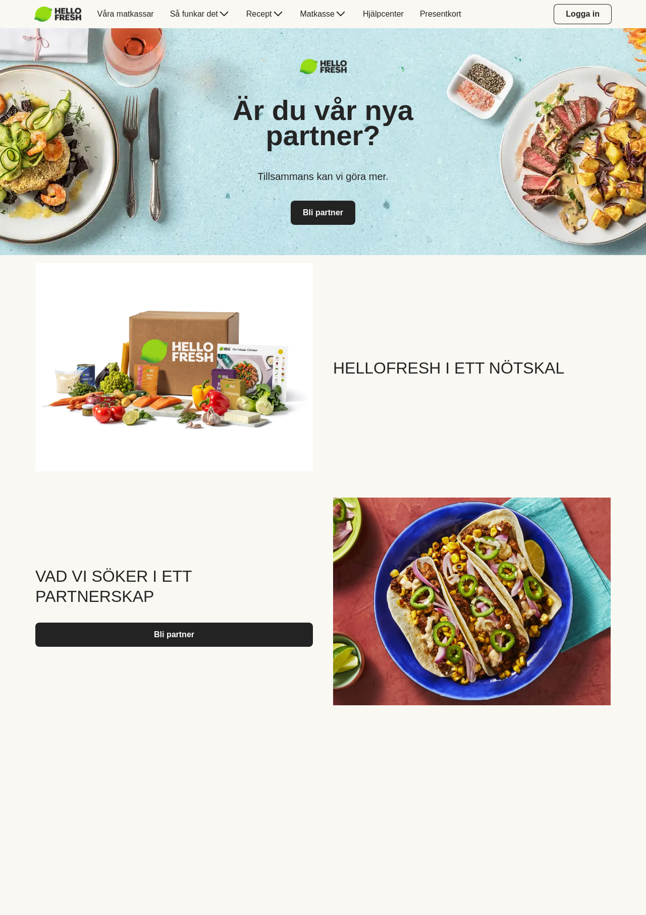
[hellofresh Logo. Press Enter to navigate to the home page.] (57, 14)
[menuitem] (61, 14)
